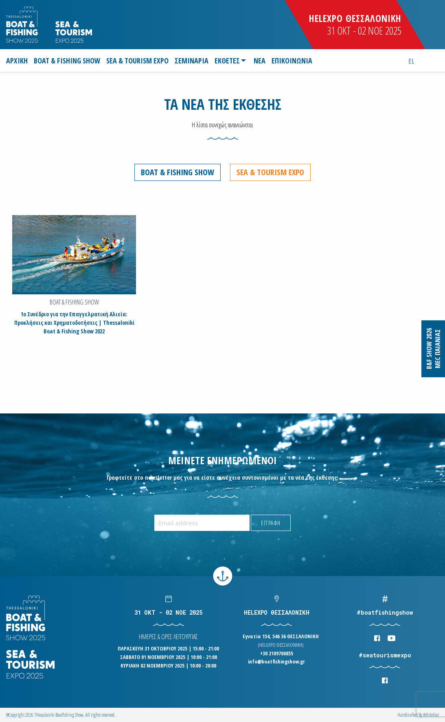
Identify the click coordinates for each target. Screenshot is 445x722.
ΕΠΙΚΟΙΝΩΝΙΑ (292, 60)
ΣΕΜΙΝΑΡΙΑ (191, 60)
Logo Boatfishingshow (22, 25)
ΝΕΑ (259, 60)
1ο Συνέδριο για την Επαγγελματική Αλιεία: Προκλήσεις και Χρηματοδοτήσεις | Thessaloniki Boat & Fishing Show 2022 (74, 322)
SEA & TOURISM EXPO (137, 60)
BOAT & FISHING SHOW (67, 60)
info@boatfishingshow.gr (276, 661)
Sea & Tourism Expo (270, 172)
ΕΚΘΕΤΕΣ (227, 60)
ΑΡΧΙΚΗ (17, 60)
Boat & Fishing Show (177, 172)
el (411, 61)
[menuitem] (18, 60)
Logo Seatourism (73, 32)
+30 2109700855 (276, 653)
